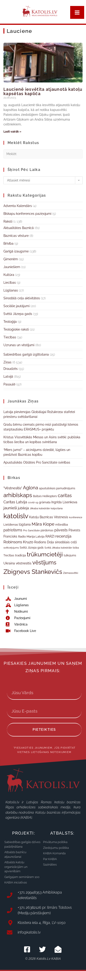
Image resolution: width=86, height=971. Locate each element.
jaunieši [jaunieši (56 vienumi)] (10, 508)
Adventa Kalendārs (17, 206)
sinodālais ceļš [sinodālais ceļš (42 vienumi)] (66, 542)
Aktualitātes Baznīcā (18, 228)
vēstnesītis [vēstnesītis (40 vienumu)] (23, 563)
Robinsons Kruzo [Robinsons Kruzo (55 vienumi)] (18, 542)
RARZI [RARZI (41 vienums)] (49, 536)
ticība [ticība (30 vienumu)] (76, 547)
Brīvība (8, 243)
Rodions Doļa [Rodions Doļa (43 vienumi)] (44, 542)
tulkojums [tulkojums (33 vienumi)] (70, 555)
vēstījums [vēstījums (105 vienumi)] (44, 562)
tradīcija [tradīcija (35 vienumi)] (20, 555)
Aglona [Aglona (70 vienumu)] (30, 487)
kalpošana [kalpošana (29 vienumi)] (57, 508)
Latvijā (8, 376)
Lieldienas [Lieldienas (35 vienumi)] (10, 524)
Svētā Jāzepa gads (17, 314)
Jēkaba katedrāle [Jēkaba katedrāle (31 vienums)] (40, 508)
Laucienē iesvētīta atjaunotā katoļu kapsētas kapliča (43, 91)
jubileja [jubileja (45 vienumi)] (23, 508)
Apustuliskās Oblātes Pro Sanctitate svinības (36, 462)
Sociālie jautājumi (16, 306)
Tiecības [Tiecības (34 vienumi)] (8, 555)
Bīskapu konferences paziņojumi (27, 213)
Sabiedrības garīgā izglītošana (26, 354)
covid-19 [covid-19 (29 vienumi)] (33, 502)
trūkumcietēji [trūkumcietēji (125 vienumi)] (45, 554)
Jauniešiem (11, 267)
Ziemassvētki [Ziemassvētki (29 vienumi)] (70, 573)
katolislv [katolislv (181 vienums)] (15, 516)
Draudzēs (10, 369)
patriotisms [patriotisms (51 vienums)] (12, 530)
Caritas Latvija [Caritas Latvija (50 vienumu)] (15, 502)
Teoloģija (10, 321)
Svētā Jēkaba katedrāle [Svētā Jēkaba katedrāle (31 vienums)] (58, 547)
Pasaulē (9, 384)
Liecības (9, 282)
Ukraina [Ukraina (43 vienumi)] (9, 563)
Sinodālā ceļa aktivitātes (21, 298)
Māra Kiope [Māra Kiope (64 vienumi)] (43, 524)
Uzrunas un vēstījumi (18, 345)
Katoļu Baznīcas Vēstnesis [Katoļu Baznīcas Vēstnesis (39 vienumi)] (48, 517)
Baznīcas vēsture (16, 236)
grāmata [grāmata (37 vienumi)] (44, 502)
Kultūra (8, 275)
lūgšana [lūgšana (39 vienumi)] (25, 524)
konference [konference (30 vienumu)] (75, 517)
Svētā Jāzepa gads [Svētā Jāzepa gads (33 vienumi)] (32, 547)
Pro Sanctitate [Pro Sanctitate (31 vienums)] (31, 530)
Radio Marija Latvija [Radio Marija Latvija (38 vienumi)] (31, 536)
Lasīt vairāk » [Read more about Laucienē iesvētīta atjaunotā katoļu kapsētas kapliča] (12, 131)
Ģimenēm (10, 259)
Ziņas (7, 362)
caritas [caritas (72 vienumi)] (65, 495)
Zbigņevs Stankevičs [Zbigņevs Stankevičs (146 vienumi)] (32, 571)
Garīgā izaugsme (16, 251)
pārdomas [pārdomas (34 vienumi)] (47, 530)
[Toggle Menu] (77, 12)
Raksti (7, 221)
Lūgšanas (10, 290)
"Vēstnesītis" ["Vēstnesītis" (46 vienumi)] (12, 488)
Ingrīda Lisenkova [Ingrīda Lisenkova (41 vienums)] (64, 502)
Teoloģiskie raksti (16, 329)
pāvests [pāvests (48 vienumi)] (61, 530)
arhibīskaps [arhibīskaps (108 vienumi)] (17, 495)
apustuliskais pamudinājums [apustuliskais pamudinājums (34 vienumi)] (57, 488)
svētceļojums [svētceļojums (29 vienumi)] (11, 547)
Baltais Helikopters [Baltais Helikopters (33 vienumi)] (45, 496)
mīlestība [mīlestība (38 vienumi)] (61, 524)
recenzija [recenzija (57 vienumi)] (63, 536)
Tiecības (9, 337)
